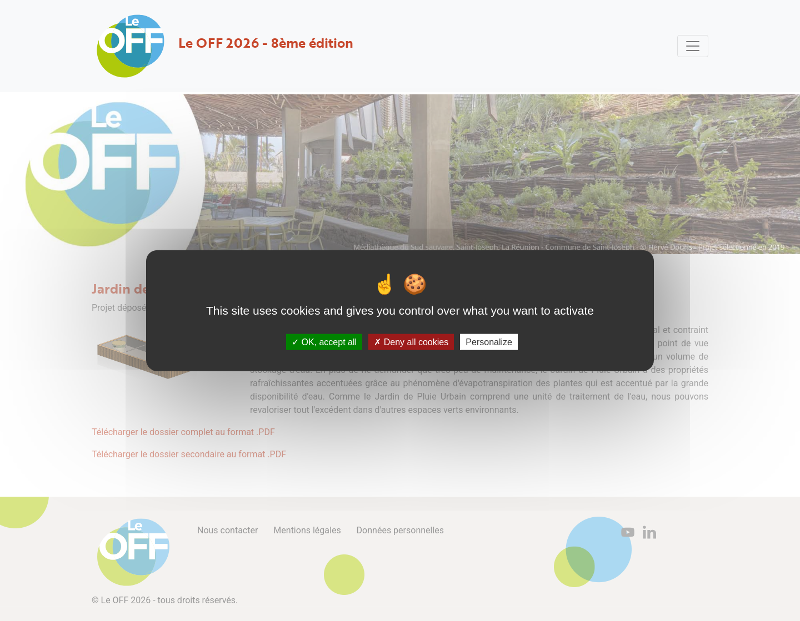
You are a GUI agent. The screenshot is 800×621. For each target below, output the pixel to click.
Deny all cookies (411, 342)
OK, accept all (324, 342)
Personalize (489, 342)
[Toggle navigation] (692, 46)
